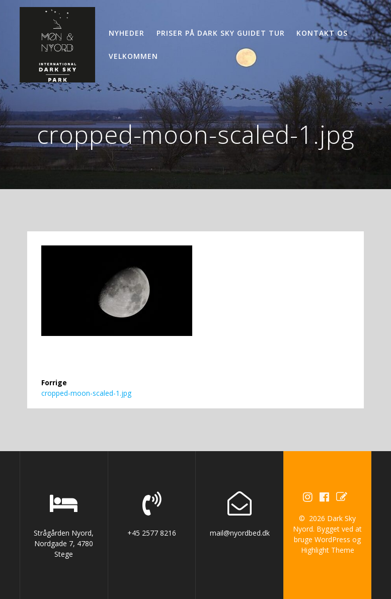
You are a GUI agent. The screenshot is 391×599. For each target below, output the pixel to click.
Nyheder (126, 33)
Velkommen (133, 56)
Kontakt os (322, 33)
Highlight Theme (327, 550)
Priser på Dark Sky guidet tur (221, 33)
